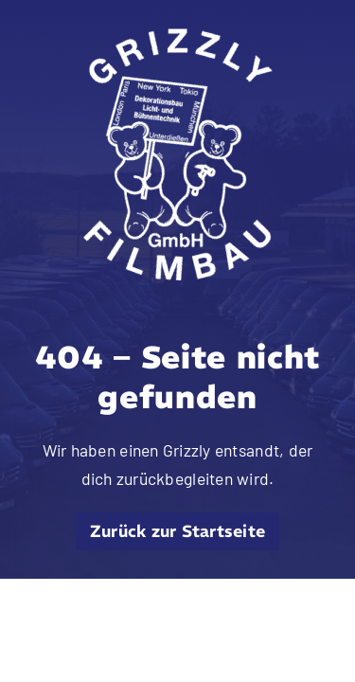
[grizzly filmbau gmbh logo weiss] (178, 37)
